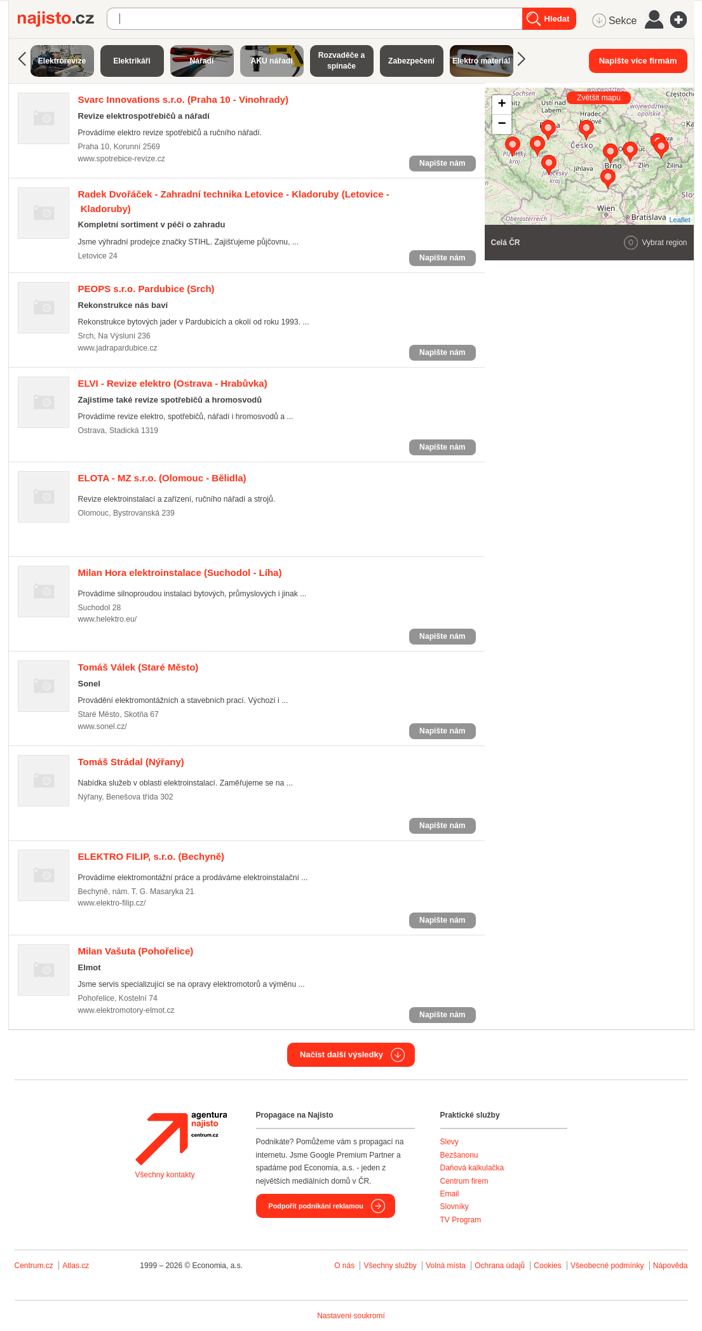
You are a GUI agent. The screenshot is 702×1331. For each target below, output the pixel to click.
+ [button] (501, 104)
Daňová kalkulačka (472, 1167)
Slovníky (454, 1206)
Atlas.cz (75, 1265)
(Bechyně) (151, 856)
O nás (344, 1265)
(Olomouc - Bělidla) (162, 477)
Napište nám (442, 163)
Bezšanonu (459, 1155)
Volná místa (446, 1265)
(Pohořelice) (136, 951)
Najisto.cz (62, 19)
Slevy (449, 1141)
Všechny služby (391, 1265)
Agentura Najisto (181, 1138)
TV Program (461, 1219)
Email (449, 1193)
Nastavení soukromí (351, 1315)
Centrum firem (464, 1181)
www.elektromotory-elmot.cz (126, 1010)
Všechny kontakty (165, 1174)
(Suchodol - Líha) (180, 572)
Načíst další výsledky (341, 1054)
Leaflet (679, 220)
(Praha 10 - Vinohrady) (183, 99)
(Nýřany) (131, 761)
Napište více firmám (638, 60)
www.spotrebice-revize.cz (121, 158)
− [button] (501, 124)
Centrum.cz (34, 1265)
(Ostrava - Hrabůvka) (172, 383)
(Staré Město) (138, 667)
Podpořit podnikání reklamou (316, 1206)
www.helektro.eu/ (107, 619)
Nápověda (670, 1265)
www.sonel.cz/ (102, 726)
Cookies (547, 1265)
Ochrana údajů (500, 1265)
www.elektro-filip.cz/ (112, 903)
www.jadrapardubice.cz (118, 348)
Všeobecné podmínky (607, 1265)
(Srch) (146, 288)
